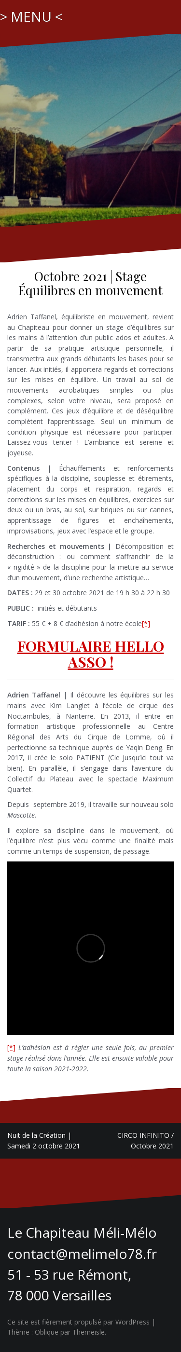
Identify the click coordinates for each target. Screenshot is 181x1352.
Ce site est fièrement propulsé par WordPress (78, 1321)
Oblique (46, 1332)
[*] (146, 623)
